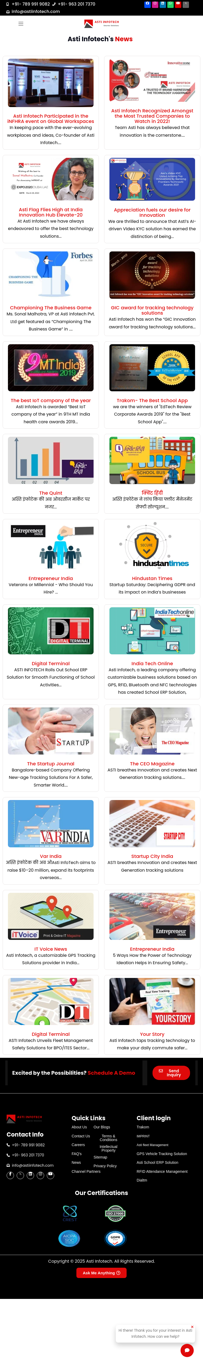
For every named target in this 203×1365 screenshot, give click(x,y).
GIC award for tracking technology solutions (152, 310)
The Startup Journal (51, 763)
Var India (51, 856)
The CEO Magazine (152, 763)
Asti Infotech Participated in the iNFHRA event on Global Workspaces (50, 119)
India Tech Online (152, 663)
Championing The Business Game (50, 307)
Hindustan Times (152, 578)
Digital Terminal (51, 663)
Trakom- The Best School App (152, 400)
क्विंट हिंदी (152, 493)
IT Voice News (50, 949)
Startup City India (152, 856)
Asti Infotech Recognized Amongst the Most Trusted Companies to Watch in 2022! (152, 116)
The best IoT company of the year (51, 400)
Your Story (152, 1034)
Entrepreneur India (51, 578)
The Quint (50, 493)
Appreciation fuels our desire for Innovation (152, 212)
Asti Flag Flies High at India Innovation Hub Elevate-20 (50, 212)
